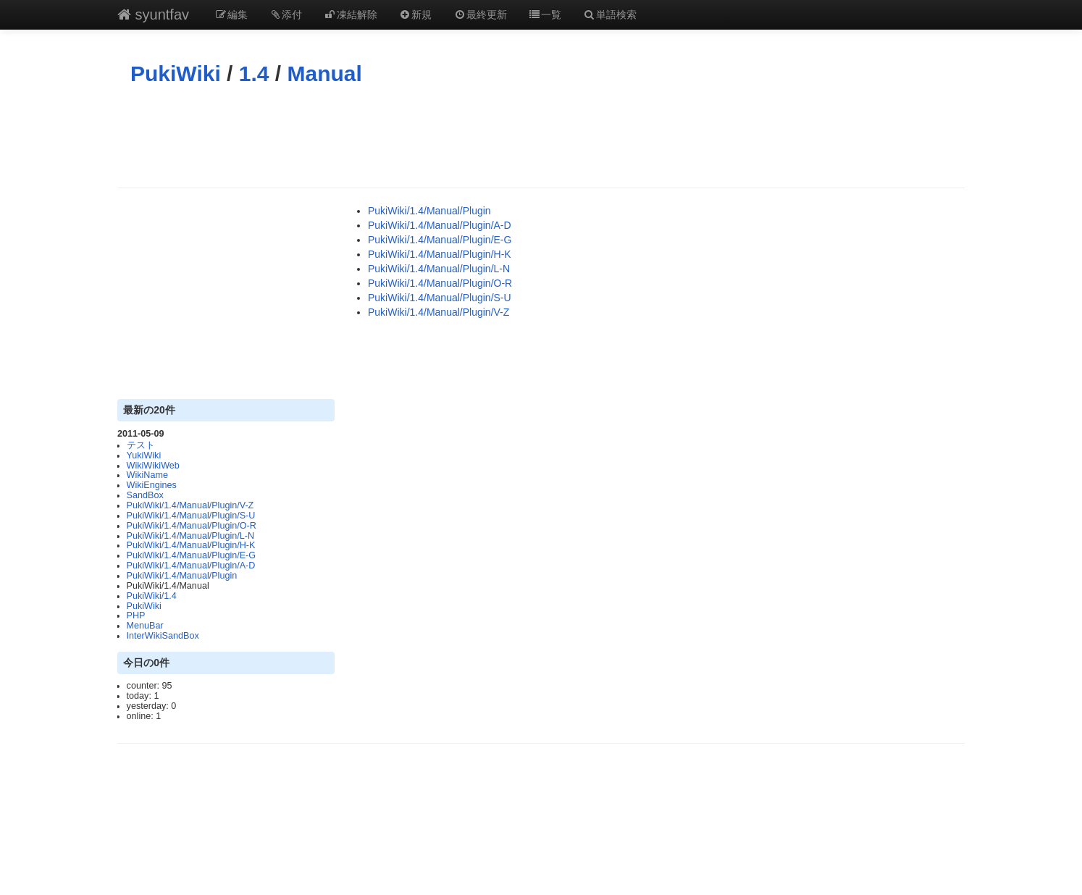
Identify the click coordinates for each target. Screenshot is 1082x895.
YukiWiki (144, 455)
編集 (231, 14)
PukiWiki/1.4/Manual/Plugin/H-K (191, 545)
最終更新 (480, 14)
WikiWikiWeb (153, 466)
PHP (136, 615)
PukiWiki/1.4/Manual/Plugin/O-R (191, 526)
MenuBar (145, 626)
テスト (141, 445)
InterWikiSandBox (163, 636)
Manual (325, 73)
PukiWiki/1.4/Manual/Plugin (182, 576)
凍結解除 (350, 14)
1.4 (254, 73)
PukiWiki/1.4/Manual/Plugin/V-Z (190, 505)
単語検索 (610, 14)
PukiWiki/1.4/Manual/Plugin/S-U (191, 515)
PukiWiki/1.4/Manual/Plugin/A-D (191, 565)
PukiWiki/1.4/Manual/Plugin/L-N (190, 536)
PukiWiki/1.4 (152, 596)
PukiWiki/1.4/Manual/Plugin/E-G (191, 555)
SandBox (145, 495)
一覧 (545, 14)
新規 (415, 14)
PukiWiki (175, 73)
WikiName (147, 475)
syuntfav (153, 14)
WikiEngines (152, 485)
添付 (286, 14)
